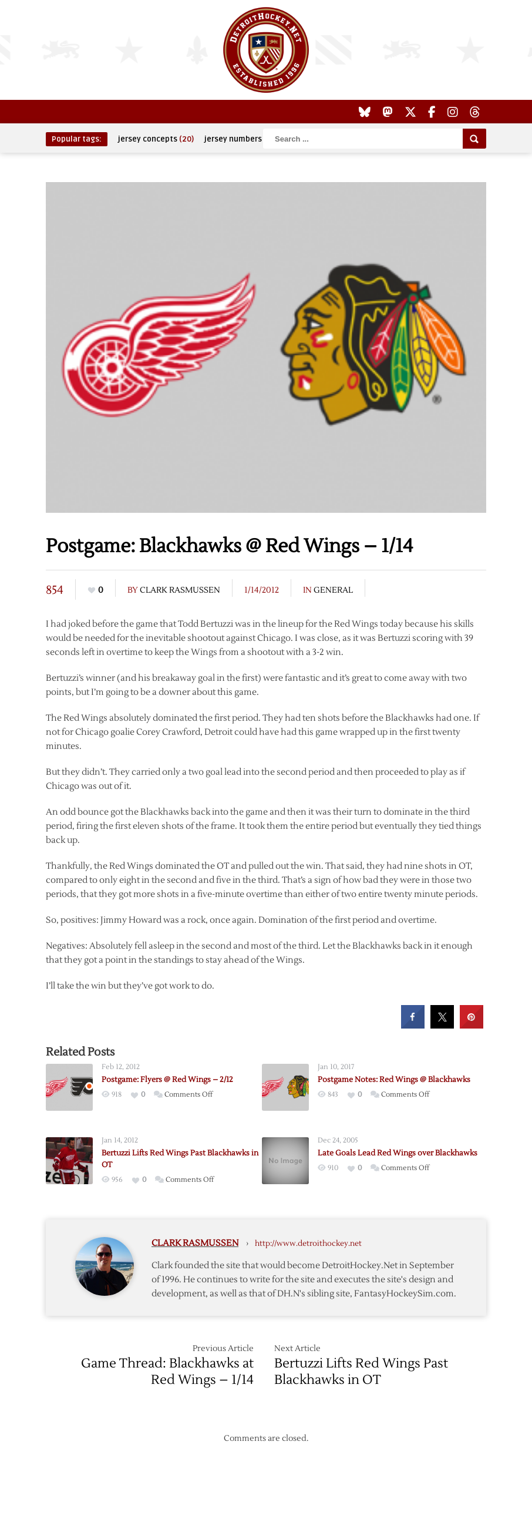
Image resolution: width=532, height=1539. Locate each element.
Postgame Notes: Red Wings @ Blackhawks (394, 1079)
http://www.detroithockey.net (308, 1243)
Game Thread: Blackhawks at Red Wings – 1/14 (167, 1371)
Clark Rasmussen (180, 590)
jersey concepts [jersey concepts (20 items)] (156, 139)
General (333, 590)
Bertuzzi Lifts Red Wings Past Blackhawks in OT (361, 1371)
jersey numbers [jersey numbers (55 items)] (240, 139)
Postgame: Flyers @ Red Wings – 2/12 (167, 1079)
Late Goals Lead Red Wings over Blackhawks (397, 1153)
